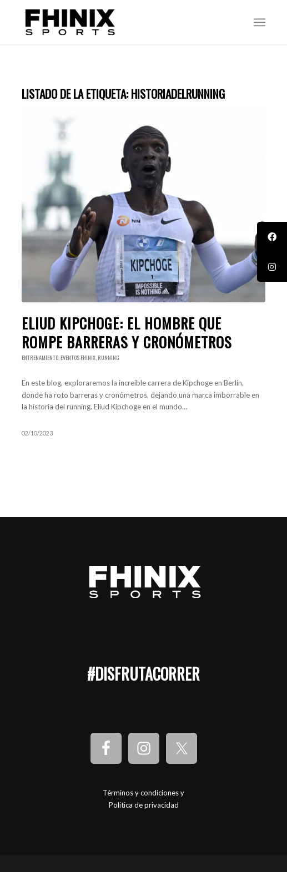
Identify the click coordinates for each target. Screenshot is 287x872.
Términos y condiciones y (143, 792)
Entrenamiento (40, 357)
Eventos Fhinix (78, 357)
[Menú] (259, 22)
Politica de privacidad (144, 804)
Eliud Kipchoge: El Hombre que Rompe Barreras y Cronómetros (126, 332)
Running (108, 357)
